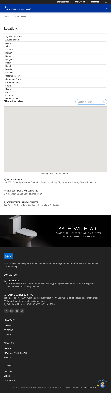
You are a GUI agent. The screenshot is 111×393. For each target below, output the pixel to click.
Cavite (8, 76)
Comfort (8, 322)
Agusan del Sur (12, 27)
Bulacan (9, 60)
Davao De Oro (11, 86)
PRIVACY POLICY (91, 375)
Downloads (9, 368)
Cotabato (9, 83)
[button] (105, 8)
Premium (8, 313)
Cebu (7, 80)
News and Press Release (15, 341)
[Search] (91, 89)
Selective (8, 318)
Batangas (9, 43)
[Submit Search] (104, 89)
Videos (7, 364)
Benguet (9, 47)
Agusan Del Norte (13, 24)
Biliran (8, 50)
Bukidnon (9, 57)
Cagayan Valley (12, 63)
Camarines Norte (13, 66)
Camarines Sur (12, 70)
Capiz (8, 73)
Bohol (8, 53)
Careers (8, 359)
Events (7, 345)
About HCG (9, 336)
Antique (9, 37)
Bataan (8, 40)
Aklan (8, 30)
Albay (8, 34)
